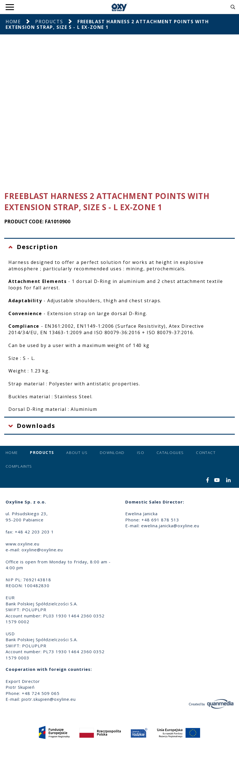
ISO (140, 452)
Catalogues (170, 452)
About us (76, 452)
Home (13, 21)
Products (49, 21)
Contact (205, 452)
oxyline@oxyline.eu (42, 549)
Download (112, 452)
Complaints (19, 466)
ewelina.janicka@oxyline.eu (170, 525)
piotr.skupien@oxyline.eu (49, 699)
